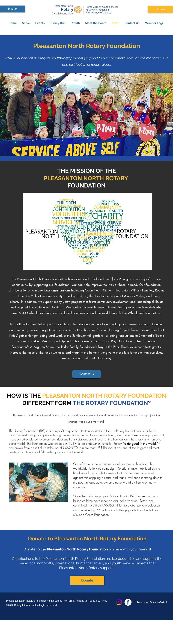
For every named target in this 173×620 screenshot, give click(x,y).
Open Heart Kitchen (99, 290)
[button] (86, 114)
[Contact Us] (86, 374)
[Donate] (160, 9)
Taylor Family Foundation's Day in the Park (90, 347)
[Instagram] (119, 602)
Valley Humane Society (46, 296)
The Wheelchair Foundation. (141, 313)
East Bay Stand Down (119, 341)
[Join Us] (12, 9)
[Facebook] (128, 602)
